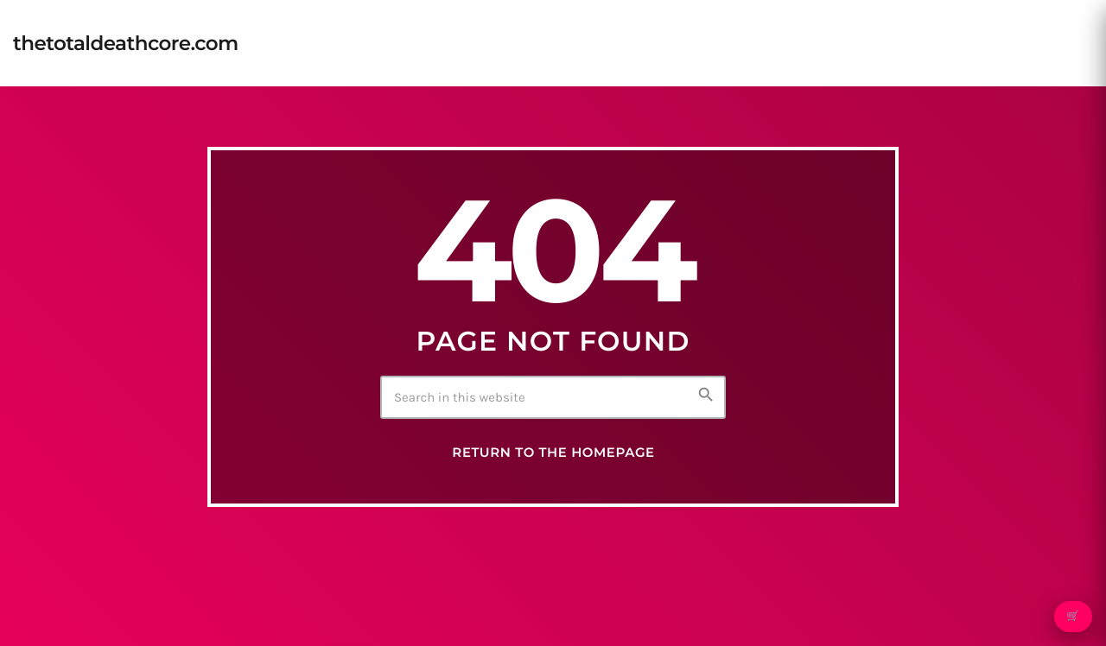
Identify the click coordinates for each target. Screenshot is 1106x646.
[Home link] (125, 43)
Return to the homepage (553, 452)
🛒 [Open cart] (1072, 617)
